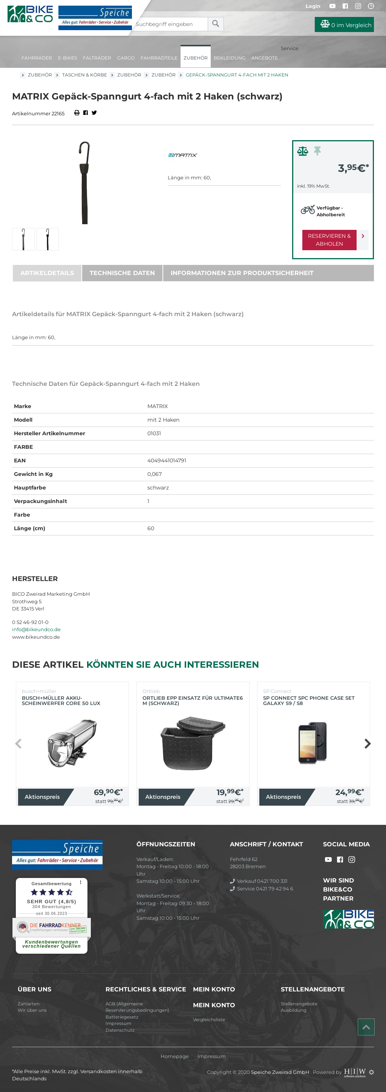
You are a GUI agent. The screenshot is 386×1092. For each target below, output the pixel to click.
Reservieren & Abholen (327, 239)
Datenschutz (120, 1030)
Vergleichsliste (209, 1019)
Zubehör (196, 58)
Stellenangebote (299, 1003)
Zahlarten (29, 1003)
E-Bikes (67, 58)
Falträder (97, 58)
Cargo (126, 58)
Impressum (118, 1023)
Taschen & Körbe (84, 75)
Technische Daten (122, 273)
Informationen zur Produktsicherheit (242, 273)
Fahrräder (36, 58)
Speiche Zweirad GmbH (281, 1072)
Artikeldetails (47, 273)
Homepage (175, 1056)
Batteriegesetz (122, 1017)
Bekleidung (229, 58)
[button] (367, 744)
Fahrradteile (159, 58)
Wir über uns (32, 1010)
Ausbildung (293, 1010)
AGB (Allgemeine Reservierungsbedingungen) (137, 1007)
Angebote (264, 58)
